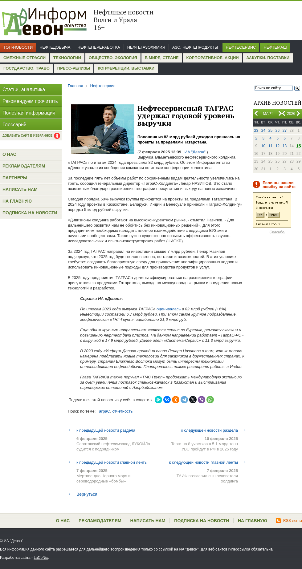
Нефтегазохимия (146, 47)
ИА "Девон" (189, 549)
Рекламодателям (23, 165)
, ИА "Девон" (194, 152)
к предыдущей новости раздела (101, 430)
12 (277, 146)
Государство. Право (26, 68)
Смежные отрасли (24, 57)
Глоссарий (14, 124)
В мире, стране (162, 57)
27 (285, 130)
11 (270, 146)
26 (277, 130)
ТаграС (103, 411)
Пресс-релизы (73, 68)
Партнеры (14, 177)
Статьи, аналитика (23, 89)
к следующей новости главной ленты (208, 462)
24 (263, 130)
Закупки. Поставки (268, 57)
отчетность (122, 411)
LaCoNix (41, 557)
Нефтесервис (241, 47)
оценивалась (168, 309)
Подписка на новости (29, 212)
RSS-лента (289, 520)
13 (285, 146)
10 (263, 146)
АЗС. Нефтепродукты (195, 47)
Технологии (67, 57)
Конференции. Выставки (126, 68)
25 (270, 130)
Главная (75, 85)
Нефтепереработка (98, 47)
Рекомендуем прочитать (30, 101)
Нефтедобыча (54, 47)
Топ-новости (18, 47)
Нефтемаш (275, 47)
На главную (17, 201)
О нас (9, 154)
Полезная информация (28, 112)
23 (256, 130)
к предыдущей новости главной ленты (108, 462)
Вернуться (82, 494)
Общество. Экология (113, 57)
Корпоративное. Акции (212, 57)
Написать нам (20, 189)
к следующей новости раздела (214, 430)
